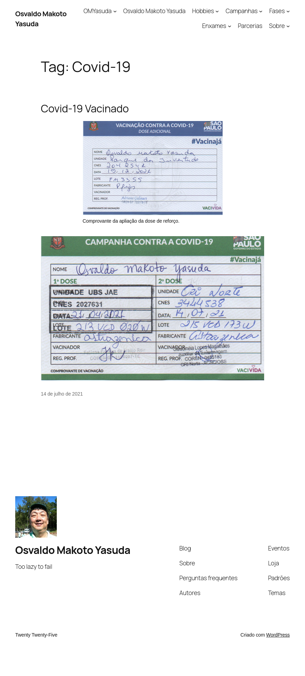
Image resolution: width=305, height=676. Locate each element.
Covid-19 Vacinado (85, 108)
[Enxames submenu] (229, 26)
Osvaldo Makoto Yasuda (72, 550)
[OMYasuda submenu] (115, 11)
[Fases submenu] (288, 11)
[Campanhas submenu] (260, 11)
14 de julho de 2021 (62, 394)
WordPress (278, 635)
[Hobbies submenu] (217, 11)
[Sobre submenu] (288, 26)
